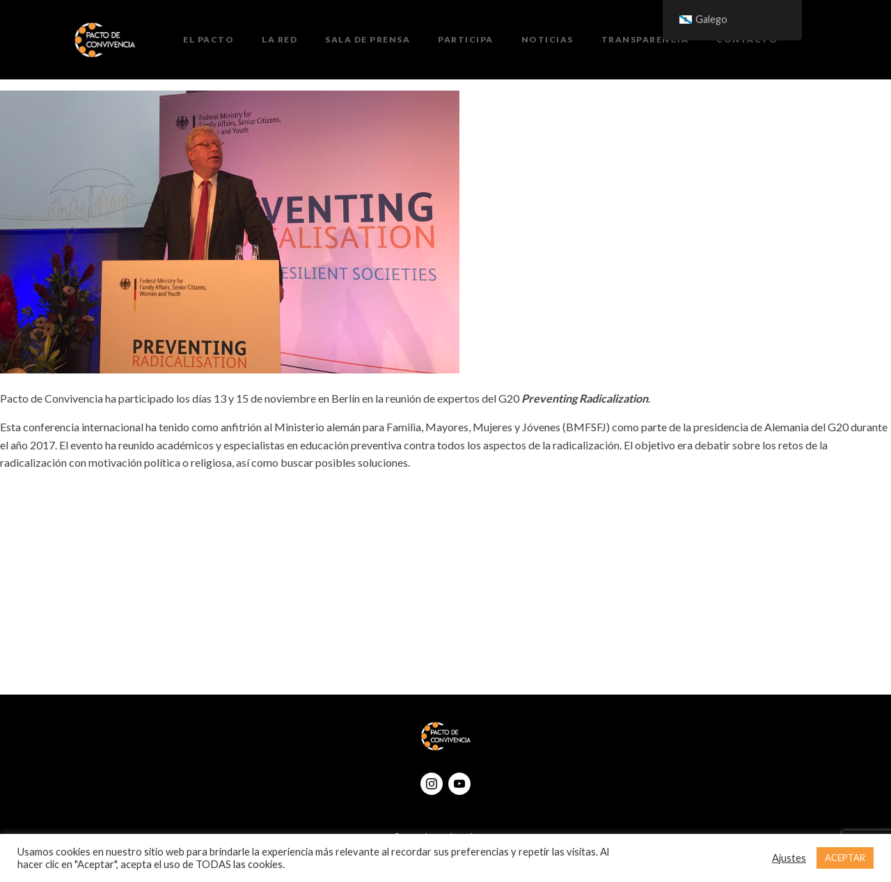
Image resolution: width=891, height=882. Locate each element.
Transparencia (645, 39)
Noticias (547, 39)
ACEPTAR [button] (845, 857)
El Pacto (208, 39)
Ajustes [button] (789, 858)
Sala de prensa (367, 39)
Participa (466, 39)
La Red (279, 39)
